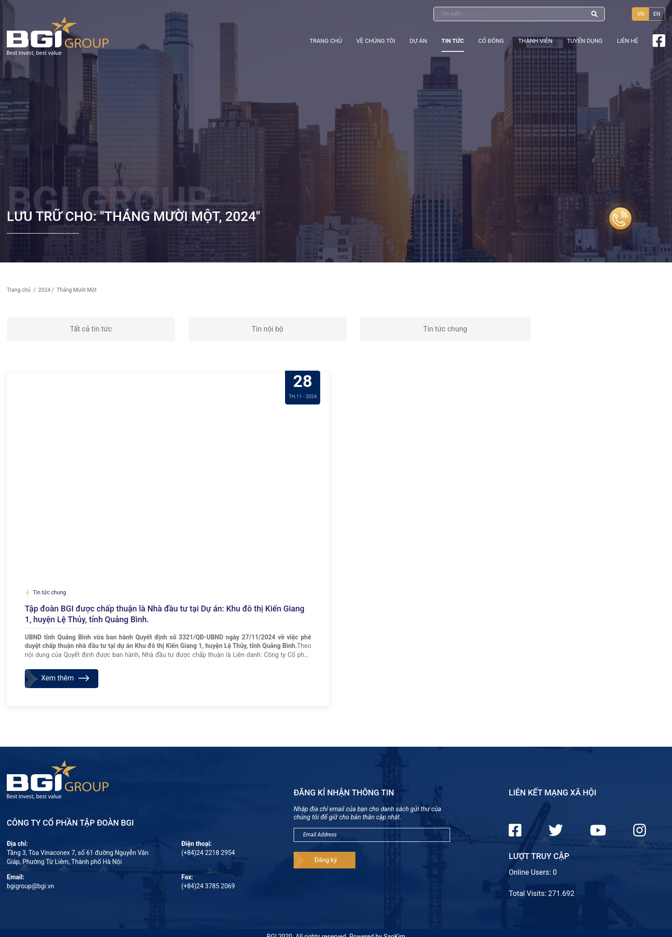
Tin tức (453, 40)
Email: (15, 877)
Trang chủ (325, 40)
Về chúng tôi (375, 40)
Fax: (187, 877)
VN (640, 14)
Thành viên (535, 40)
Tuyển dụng (585, 40)
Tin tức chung (445, 329)
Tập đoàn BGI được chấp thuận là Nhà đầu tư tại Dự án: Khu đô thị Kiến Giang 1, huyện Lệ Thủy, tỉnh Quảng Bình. (164, 614)
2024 (44, 290)
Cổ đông (491, 40)
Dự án (418, 40)
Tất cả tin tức (91, 329)
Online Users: (531, 872)
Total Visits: (528, 893)
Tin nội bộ (267, 329)
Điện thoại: (196, 843)
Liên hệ (627, 40)
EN (657, 14)
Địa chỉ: (17, 843)
